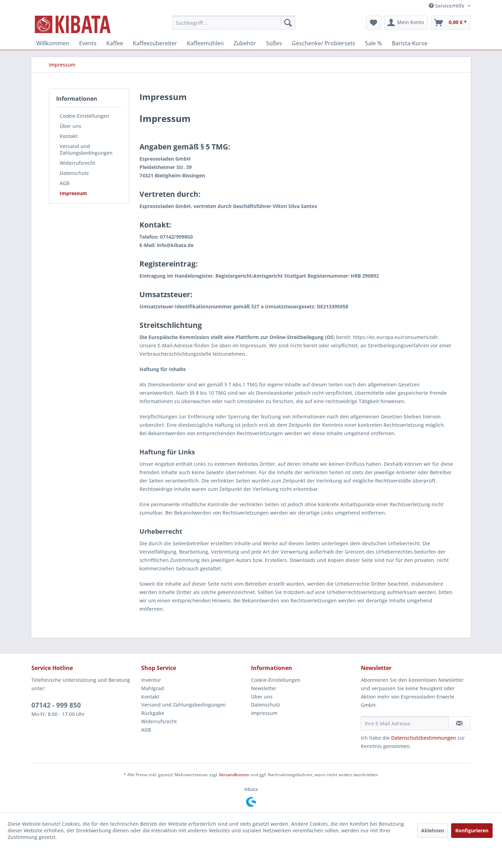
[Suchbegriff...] (233, 23)
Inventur (151, 680)
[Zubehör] (245, 43)
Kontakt (69, 136)
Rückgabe (152, 713)
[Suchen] (288, 23)
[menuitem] (233, 23)
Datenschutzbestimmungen (423, 737)
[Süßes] (274, 43)
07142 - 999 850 (56, 705)
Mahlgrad (152, 688)
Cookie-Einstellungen (84, 116)
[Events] (87, 43)
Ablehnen (432, 830)
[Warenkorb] (451, 23)
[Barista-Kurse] (409, 43)
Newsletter (263, 688)
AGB (64, 183)
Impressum (73, 193)
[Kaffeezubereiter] (155, 43)
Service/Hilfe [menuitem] (447, 5)
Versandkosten (234, 775)
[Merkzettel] (373, 23)
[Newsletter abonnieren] (459, 723)
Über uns (70, 126)
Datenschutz (74, 173)
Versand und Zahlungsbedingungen (86, 149)
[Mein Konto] (406, 23)
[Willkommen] (52, 43)
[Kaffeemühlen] (205, 43)
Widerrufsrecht (77, 163)
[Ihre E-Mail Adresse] (405, 723)
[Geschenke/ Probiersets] (323, 43)
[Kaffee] (114, 43)
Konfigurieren (471, 830)
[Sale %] (373, 43)
